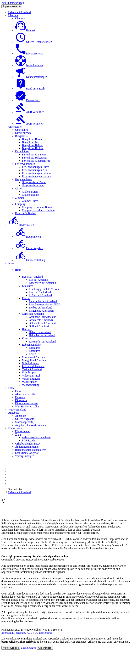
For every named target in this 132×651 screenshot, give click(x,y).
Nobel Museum (30, 363)
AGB (30, 632)
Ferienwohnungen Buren (35, 166)
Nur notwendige (11, 648)
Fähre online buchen (26, 403)
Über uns (13, 15)
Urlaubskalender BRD (27, 443)
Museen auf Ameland (34, 357)
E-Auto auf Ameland (40, 295)
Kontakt (25, 30)
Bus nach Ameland (32, 276)
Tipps (18, 434)
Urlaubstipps (29, 372)
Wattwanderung (30, 384)
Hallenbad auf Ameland (42, 335)
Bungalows (21, 135)
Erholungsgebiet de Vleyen (44, 289)
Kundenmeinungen (31, 76)
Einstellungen (28, 647)
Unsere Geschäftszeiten (33, 41)
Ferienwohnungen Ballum (36, 173)
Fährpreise (21, 400)
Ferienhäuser (22, 151)
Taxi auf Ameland (32, 369)
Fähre (11, 387)
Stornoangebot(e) (24, 421)
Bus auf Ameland (38, 279)
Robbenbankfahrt (31, 344)
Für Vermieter (16, 428)
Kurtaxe (26, 338)
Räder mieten (21, 224)
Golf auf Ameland (39, 326)
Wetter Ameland (17, 409)
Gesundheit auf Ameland (42, 316)
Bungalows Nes (30, 142)
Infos (11, 263)
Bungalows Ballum (32, 145)
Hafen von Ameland (40, 332)
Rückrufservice (29, 53)
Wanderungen (29, 381)
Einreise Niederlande (40, 292)
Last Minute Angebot (26, 452)
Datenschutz (27, 100)
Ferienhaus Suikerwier (34, 157)
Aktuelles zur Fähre (26, 394)
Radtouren (34, 350)
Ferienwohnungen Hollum (36, 176)
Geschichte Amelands (41, 319)
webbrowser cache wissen (36, 437)
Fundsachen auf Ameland (43, 301)
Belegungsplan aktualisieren (30, 449)
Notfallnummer (29, 65)
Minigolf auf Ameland (34, 360)
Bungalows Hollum (32, 148)
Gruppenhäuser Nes (33, 185)
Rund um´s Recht (30, 88)
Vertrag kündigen (24, 455)
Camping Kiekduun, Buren (37, 207)
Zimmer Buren (30, 200)
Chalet (18, 188)
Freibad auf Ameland (40, 307)
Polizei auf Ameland (33, 366)
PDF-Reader (29, 440)
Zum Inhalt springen (12, 2)
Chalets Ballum (30, 194)
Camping (20, 204)
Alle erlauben (44, 648)
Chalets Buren (30, 191)
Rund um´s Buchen (25, 213)
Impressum (7, 632)
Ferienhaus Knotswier (34, 154)
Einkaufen (27, 285)
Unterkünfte (14, 126)
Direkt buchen (23, 132)
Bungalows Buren (32, 139)
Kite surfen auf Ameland (42, 341)
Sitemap (20, 632)
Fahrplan (20, 397)
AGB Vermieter (29, 123)
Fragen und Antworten (41, 310)
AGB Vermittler (29, 111)
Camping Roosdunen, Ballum (38, 210)
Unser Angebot (29, 248)
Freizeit (26, 298)
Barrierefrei (45, 632)
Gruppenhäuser (23, 179)
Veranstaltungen (31, 378)
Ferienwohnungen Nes (34, 170)
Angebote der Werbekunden (30, 425)
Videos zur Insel (31, 375)
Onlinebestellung (30, 260)
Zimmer (19, 197)
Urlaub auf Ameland (19, 12)
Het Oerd (27, 329)
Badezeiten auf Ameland (42, 282)
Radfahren (34, 347)
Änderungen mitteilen (27, 446)
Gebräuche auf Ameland (42, 323)
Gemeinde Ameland (33, 313)
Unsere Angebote (24, 418)
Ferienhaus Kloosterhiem (36, 160)
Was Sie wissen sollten (27, 406)
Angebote (13, 412)
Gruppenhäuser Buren (34, 182)
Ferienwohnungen (25, 163)
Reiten (32, 353)
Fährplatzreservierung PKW (44, 304)
